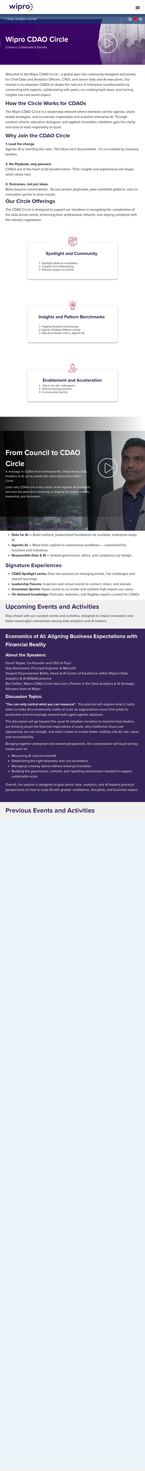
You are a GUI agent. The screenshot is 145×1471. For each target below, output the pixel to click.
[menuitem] (140, 19)
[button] (129, 19)
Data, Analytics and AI (21, 19)
